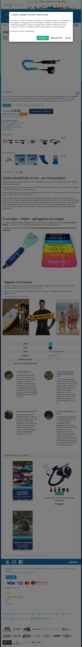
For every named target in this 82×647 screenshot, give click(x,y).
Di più (67, 38)
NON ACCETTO (56, 38)
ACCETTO (42, 38)
